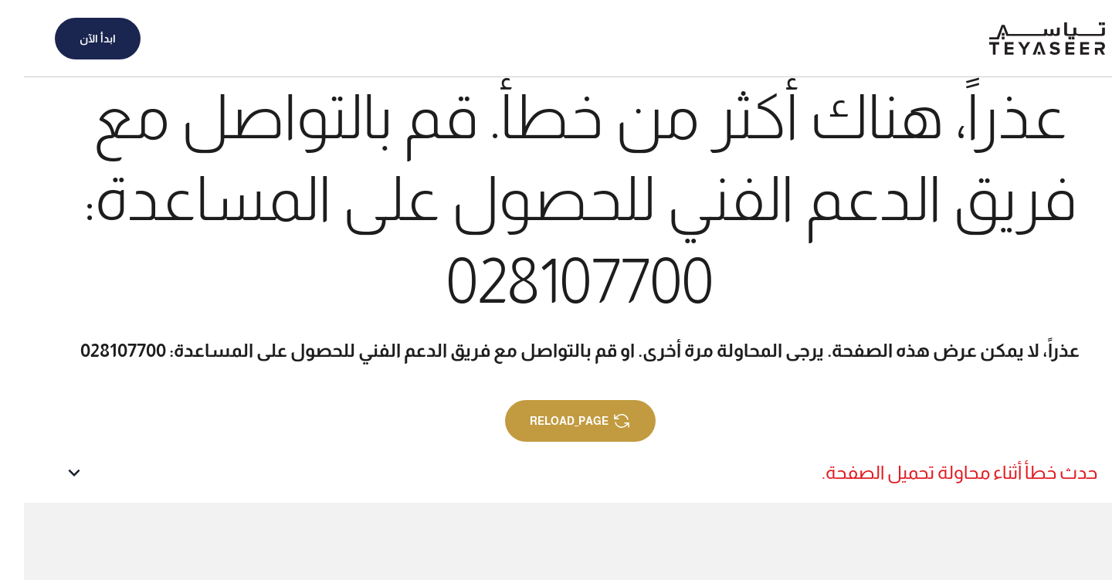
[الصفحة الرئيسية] (1023, 38)
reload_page (556, 421)
